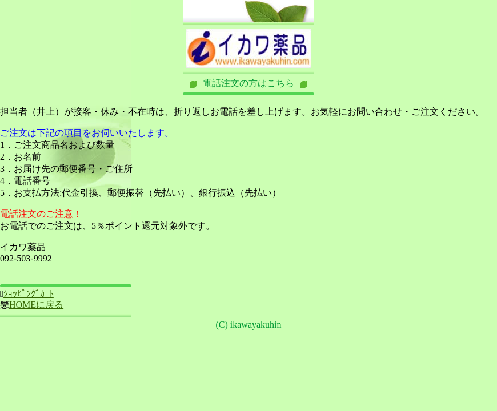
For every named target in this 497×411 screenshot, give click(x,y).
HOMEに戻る (36, 304)
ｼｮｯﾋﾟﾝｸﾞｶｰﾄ (28, 294)
